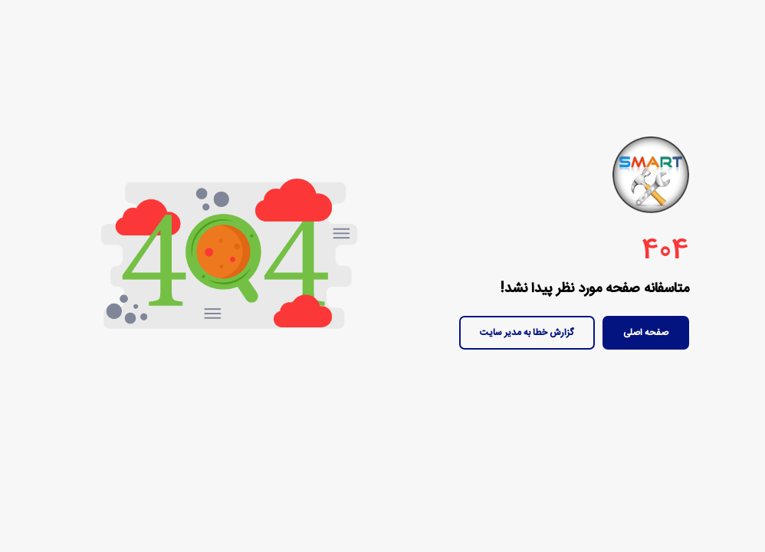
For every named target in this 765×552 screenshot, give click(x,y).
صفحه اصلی (645, 332)
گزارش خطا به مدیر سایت (527, 332)
